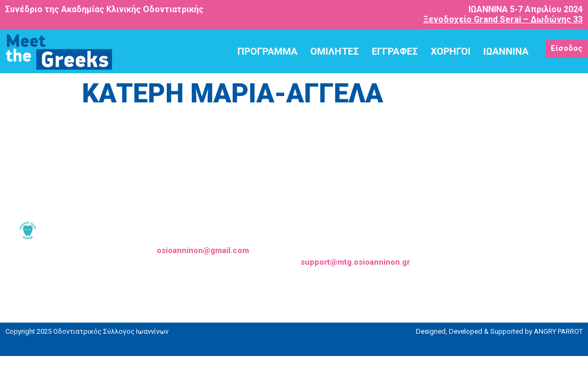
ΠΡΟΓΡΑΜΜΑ (267, 51)
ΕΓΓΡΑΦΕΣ (395, 51)
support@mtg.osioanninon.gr (355, 262)
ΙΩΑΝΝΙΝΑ (506, 51)
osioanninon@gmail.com (203, 250)
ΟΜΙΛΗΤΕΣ (334, 51)
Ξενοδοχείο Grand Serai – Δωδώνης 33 (503, 19)
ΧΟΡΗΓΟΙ (451, 51)
